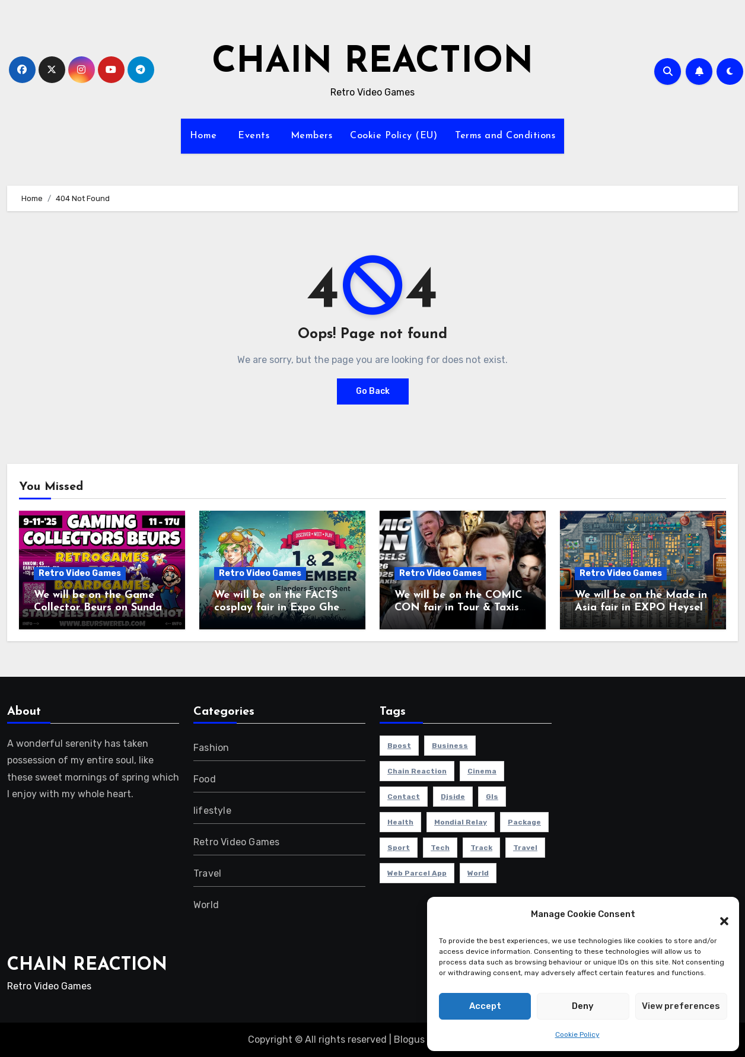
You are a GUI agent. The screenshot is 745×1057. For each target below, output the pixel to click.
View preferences (681, 1006)
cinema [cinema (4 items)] (481, 771)
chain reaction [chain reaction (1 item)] (417, 771)
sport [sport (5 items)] (398, 847)
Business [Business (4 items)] (450, 745)
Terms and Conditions (505, 136)
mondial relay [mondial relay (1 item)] (460, 822)
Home (203, 136)
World (206, 904)
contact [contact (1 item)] (403, 796)
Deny (583, 1006)
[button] (718, 915)
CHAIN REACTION (372, 63)
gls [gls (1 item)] (492, 796)
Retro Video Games (80, 573)
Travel (207, 873)
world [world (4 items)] (478, 873)
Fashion (211, 747)
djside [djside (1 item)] (453, 796)
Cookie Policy (577, 1034)
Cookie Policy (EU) (393, 136)
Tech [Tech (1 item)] (440, 847)
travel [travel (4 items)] (525, 847)
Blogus (409, 1039)
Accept (485, 1006)
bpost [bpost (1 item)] (399, 745)
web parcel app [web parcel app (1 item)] (417, 873)
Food (204, 779)
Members (309, 136)
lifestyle (212, 810)
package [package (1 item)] (524, 822)
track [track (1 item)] (481, 847)
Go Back (373, 391)
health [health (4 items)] (400, 822)
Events (252, 136)
